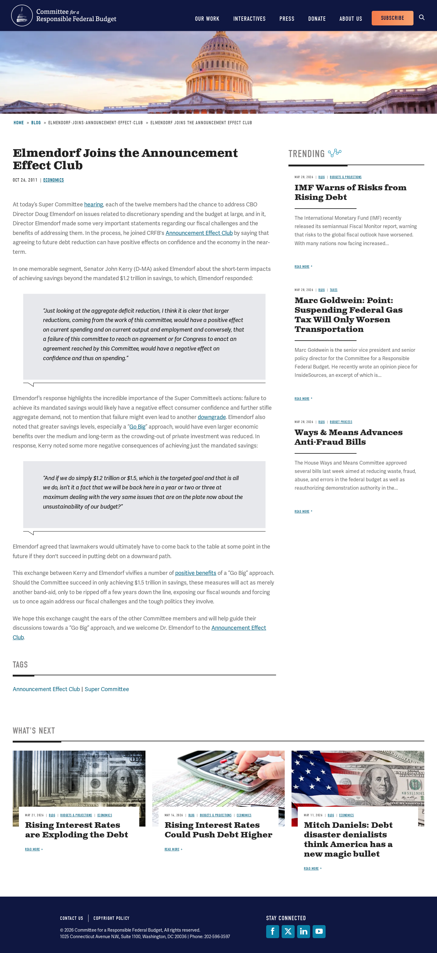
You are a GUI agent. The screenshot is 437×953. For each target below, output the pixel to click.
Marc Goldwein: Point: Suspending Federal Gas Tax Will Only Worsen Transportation (349, 315)
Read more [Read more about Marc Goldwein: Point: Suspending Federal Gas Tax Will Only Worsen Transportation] (302, 399)
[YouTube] (319, 931)
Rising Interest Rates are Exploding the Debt (76, 830)
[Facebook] (272, 931)
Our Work (207, 18)
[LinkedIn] (303, 931)
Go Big (137, 426)
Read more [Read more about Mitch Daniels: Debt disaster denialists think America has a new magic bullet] (311, 869)
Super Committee (107, 689)
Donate (317, 18)
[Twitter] (288, 931)
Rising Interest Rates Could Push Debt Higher (218, 830)
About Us (351, 18)
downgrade (212, 417)
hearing (93, 204)
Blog (36, 123)
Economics (53, 180)
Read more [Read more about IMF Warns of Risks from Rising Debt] (302, 267)
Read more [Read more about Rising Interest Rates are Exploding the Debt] (32, 849)
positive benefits (195, 572)
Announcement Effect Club (199, 232)
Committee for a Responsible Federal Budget (63, 15)
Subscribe (392, 18)
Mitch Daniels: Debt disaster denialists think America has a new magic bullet (348, 840)
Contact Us (71, 918)
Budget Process (341, 422)
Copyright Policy (111, 918)
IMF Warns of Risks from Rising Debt (351, 193)
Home (19, 123)
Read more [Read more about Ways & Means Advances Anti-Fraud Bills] (302, 512)
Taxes (334, 290)
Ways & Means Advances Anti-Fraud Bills (349, 437)
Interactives (249, 18)
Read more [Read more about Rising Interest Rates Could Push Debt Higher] (172, 849)
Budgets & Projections (346, 177)
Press (287, 18)
